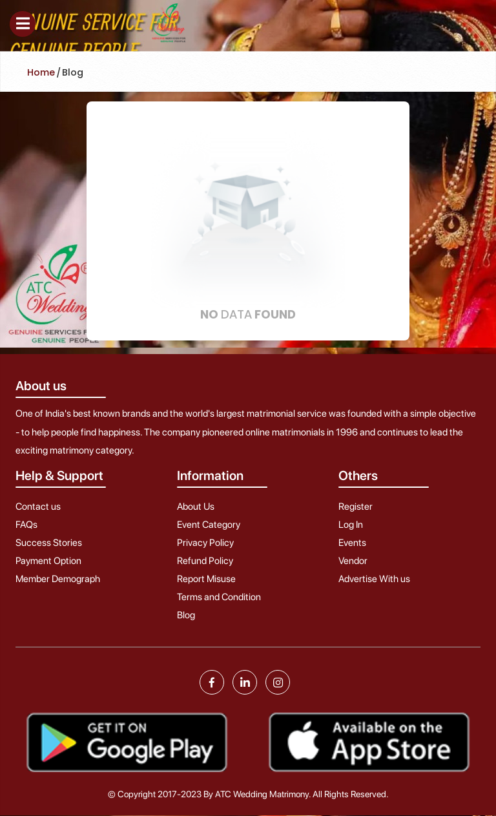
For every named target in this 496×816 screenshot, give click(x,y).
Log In (350, 524)
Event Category (208, 524)
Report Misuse (206, 579)
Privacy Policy (205, 543)
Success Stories (49, 543)
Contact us (38, 506)
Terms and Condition (219, 597)
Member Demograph (58, 579)
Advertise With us (374, 579)
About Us (195, 506)
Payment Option (48, 561)
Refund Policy (205, 561)
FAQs (26, 524)
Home (41, 72)
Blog (186, 615)
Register (355, 506)
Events (352, 543)
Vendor (352, 561)
